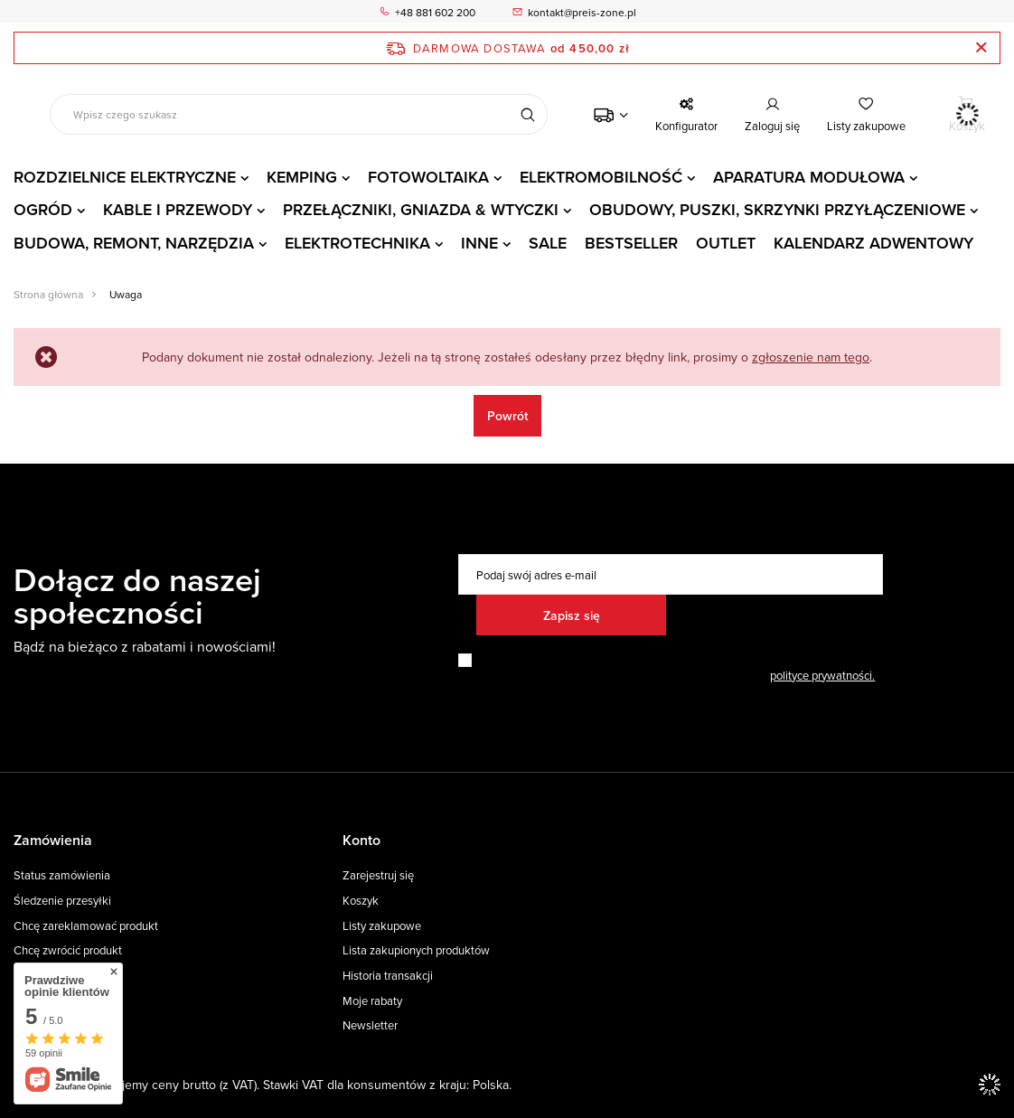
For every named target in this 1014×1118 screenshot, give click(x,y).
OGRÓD (43, 209)
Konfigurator (686, 125)
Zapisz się (571, 615)
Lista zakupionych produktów (416, 951)
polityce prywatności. (822, 675)
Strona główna (48, 294)
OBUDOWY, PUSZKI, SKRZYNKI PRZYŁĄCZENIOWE (777, 209)
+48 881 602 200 (435, 11)
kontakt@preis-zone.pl (582, 11)
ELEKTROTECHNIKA (357, 242)
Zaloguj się (772, 125)
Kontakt (33, 1001)
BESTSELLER (631, 242)
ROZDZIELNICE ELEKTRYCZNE (125, 176)
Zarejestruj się (378, 876)
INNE (479, 242)
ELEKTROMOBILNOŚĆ (601, 176)
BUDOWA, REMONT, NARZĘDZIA (134, 242)
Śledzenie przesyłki (62, 901)
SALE (548, 242)
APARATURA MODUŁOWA (809, 176)
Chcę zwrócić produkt (68, 951)
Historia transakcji (388, 976)
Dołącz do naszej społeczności (137, 595)
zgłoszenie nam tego (810, 357)
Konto (361, 840)
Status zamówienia (62, 876)
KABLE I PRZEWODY (177, 209)
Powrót (507, 416)
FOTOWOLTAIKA (428, 176)
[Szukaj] (527, 114)
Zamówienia (53, 840)
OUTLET (726, 242)
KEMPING (302, 176)
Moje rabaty (372, 1001)
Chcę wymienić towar (68, 976)
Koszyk (361, 901)
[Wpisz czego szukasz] (299, 114)
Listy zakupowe (866, 125)
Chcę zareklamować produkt (86, 926)
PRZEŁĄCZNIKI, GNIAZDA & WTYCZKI (421, 209)
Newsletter (370, 1026)
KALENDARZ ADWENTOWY (873, 242)
